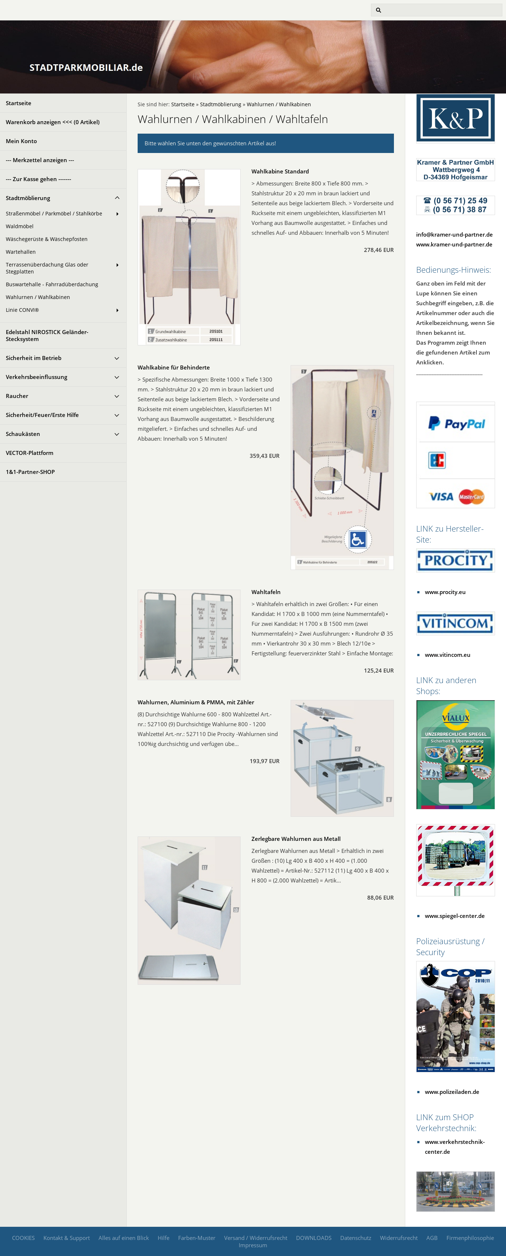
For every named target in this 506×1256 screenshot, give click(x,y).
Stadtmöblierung (28, 198)
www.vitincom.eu (448, 654)
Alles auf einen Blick (124, 1237)
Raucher (17, 395)
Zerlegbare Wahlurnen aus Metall (296, 838)
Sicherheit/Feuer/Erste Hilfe (42, 414)
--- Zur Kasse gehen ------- (38, 179)
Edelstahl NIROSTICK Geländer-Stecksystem (47, 335)
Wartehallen (21, 252)
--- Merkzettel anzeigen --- (40, 160)
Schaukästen (23, 433)
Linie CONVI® (22, 310)
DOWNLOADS (313, 1237)
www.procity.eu (445, 592)
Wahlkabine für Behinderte (174, 367)
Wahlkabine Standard (280, 171)
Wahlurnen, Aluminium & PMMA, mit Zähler (196, 702)
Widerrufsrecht (399, 1237)
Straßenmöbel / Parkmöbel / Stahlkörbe (54, 213)
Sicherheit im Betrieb (33, 357)
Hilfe (163, 1237)
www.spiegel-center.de (455, 915)
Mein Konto (21, 141)
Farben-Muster (196, 1237)
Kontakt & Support (66, 1237)
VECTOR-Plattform (29, 452)
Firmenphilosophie (470, 1237)
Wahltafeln (266, 592)
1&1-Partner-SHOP (30, 471)
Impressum (253, 1245)
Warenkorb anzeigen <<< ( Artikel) (53, 122)
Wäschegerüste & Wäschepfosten (47, 239)
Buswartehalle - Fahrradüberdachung (52, 284)
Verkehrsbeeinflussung (36, 376)
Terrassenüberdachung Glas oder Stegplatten (47, 268)
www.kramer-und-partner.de (454, 244)
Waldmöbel (20, 226)
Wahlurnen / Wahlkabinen (38, 297)
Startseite (18, 103)
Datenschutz (355, 1237)
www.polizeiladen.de (452, 1091)
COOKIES (23, 1237)
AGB (432, 1237)
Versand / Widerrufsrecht (255, 1237)
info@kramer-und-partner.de (454, 234)
